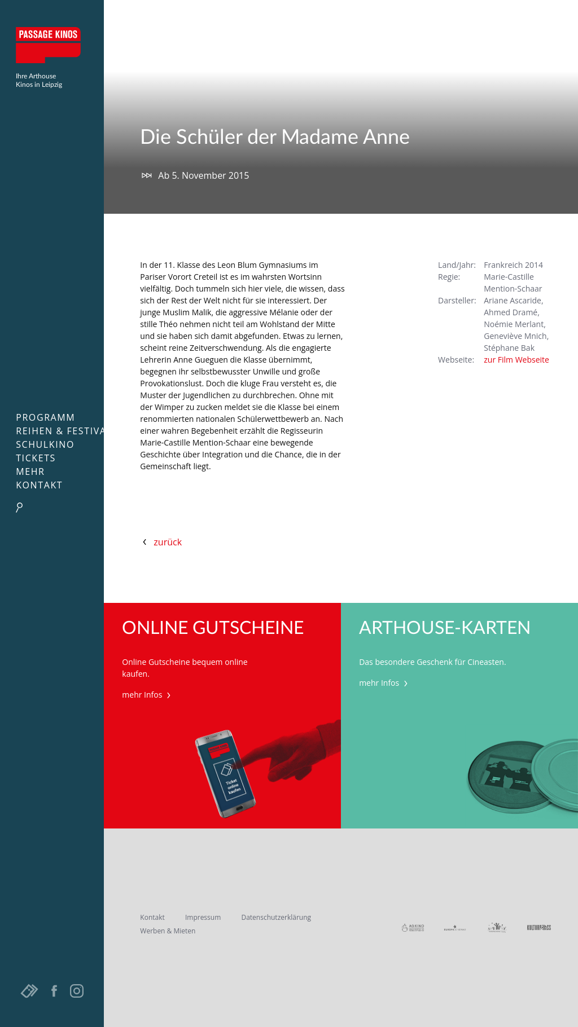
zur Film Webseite (516, 359)
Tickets (36, 458)
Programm (45, 417)
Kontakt (39, 485)
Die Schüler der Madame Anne (275, 137)
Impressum (203, 917)
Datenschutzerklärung (276, 917)
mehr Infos (147, 694)
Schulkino (45, 444)
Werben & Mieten (167, 931)
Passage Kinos (52, 45)
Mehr (30, 471)
